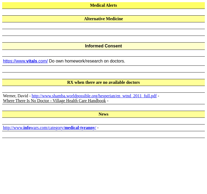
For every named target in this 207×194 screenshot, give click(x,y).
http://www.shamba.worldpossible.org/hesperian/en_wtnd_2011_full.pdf (94, 95)
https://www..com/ (25, 61)
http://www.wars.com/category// (49, 127)
